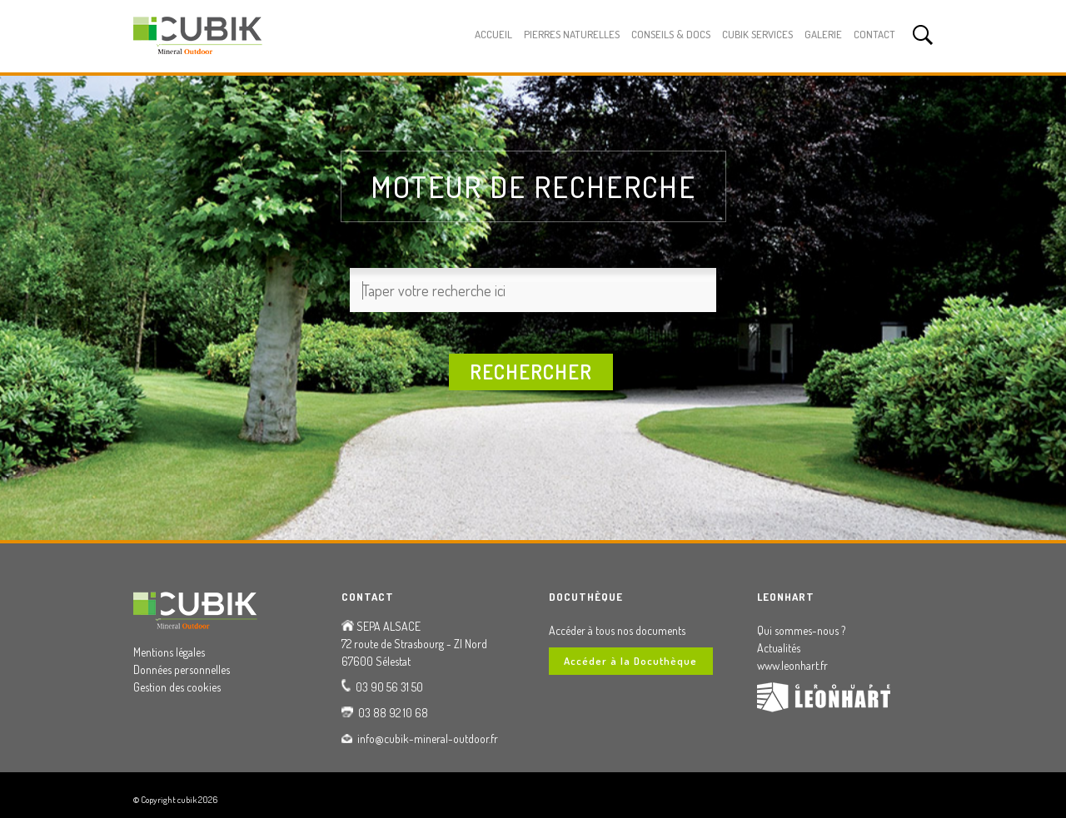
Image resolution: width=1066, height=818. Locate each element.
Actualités (778, 648)
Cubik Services (757, 34)
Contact (874, 34)
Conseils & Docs (670, 34)
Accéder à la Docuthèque (630, 660)
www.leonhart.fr (792, 665)
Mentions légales (169, 652)
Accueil (493, 34)
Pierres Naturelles (572, 34)
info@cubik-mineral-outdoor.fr (427, 738)
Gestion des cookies (177, 687)
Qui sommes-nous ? (801, 630)
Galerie (823, 34)
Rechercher (531, 371)
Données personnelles (181, 669)
